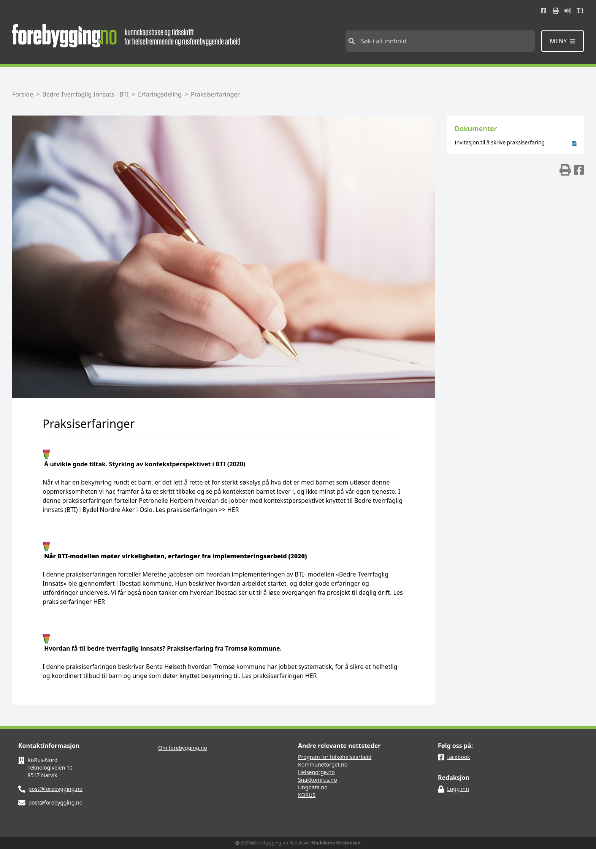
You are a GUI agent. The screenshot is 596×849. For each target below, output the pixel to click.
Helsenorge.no (316, 772)
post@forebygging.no (56, 788)
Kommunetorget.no (322, 764)
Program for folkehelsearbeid (334, 756)
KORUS (306, 794)
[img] (565, 170)
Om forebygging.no (182, 747)
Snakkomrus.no (317, 779)
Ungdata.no (313, 787)
